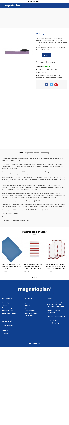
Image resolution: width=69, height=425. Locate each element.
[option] (12, 255)
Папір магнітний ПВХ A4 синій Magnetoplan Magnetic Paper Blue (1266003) (12, 266)
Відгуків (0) (45, 153)
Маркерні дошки (7, 303)
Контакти (27, 305)
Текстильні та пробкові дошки (11, 308)
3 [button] (36, 277)
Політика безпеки (30, 310)
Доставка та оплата (31, 308)
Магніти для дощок (8, 310)
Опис (21, 153)
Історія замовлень (7, 328)
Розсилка (5, 333)
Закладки (5, 330)
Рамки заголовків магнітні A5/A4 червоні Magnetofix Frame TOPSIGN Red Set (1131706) (34, 266)
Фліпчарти (5, 305)
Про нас (27, 303)
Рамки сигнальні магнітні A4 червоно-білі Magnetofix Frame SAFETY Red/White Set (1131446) (56, 266)
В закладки (41, 62)
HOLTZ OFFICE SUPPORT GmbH (49, 69)
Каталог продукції (30, 315)
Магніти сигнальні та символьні (52, 77)
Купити (46, 55)
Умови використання (31, 313)
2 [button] (34, 277)
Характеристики (32, 153)
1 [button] (32, 277)
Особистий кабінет (7, 325)
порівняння (51, 62)
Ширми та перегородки (9, 313)
